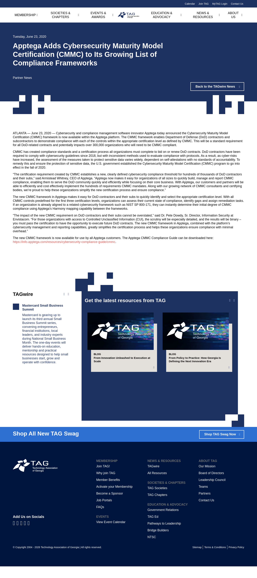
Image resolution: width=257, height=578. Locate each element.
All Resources (157, 484)
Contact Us (237, 3)
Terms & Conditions (215, 558)
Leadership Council (212, 491)
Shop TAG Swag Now (220, 446)
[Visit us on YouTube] (22, 534)
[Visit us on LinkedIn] (18, 534)
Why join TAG (105, 484)
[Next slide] (234, 300)
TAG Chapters (157, 506)
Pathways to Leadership (164, 535)
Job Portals (104, 512)
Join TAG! (103, 478)
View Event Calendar (110, 533)
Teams (203, 498)
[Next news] (68, 294)
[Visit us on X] (26, 534)
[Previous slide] (229, 300)
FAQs (100, 518)
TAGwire (153, 478)
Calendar (190, 3)
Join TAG (203, 3)
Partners (205, 505)
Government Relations (163, 521)
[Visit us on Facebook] (15, 534)
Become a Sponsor (109, 505)
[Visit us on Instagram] (28, 534)
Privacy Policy (236, 558)
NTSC (151, 548)
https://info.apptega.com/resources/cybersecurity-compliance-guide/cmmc (64, 242)
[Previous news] (64, 294)
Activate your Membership (114, 498)
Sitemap (196, 558)
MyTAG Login (219, 3)
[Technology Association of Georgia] (128, 15)
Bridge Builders (158, 542)
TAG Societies (157, 499)
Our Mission (207, 478)
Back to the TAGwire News (215, 86)
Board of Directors (211, 484)
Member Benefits (108, 491)
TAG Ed (152, 528)
